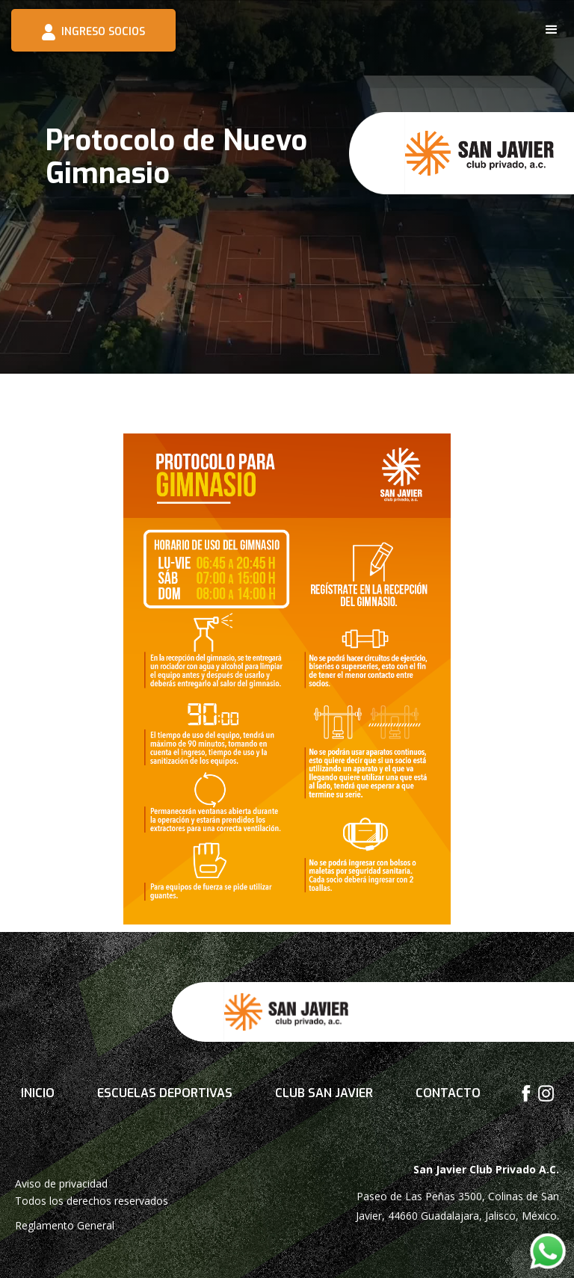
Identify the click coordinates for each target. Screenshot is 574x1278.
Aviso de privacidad (61, 1183)
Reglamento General (64, 1225)
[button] (551, 29)
